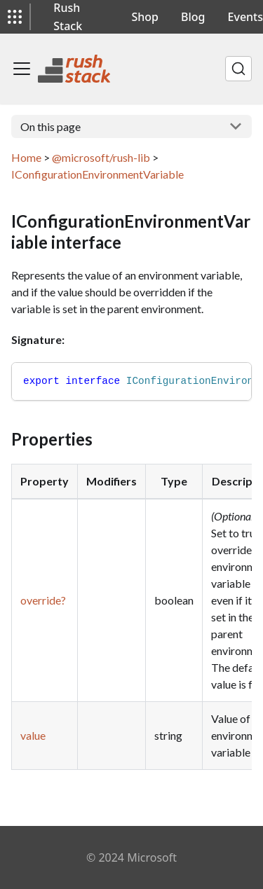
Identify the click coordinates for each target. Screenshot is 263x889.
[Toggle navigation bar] (21, 68)
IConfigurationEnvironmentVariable (97, 174)
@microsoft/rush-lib (101, 157)
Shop (145, 17)
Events (245, 17)
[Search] (238, 68)
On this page (50, 126)
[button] (15, 16)
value (33, 735)
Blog (193, 17)
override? (43, 600)
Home (26, 157)
